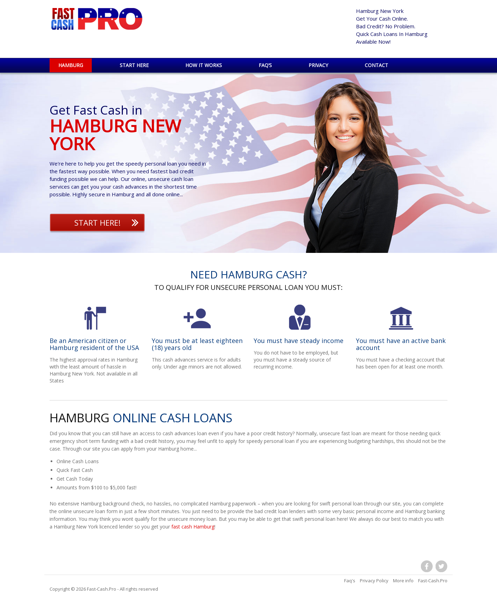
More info (403, 580)
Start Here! (97, 222)
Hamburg (70, 65)
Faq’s (265, 65)
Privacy (318, 65)
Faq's (349, 580)
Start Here (134, 65)
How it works (203, 65)
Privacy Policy (374, 580)
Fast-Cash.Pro (101, 589)
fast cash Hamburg (192, 526)
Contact (376, 65)
